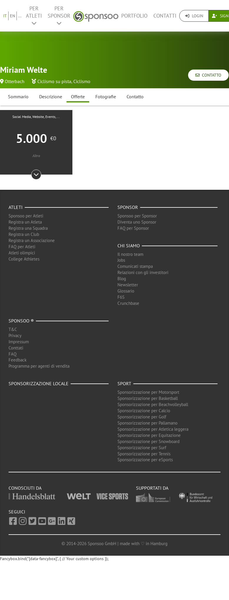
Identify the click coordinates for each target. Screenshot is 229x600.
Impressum (19, 341)
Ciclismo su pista (54, 81)
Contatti (164, 15)
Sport (124, 383)
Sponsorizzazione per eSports (145, 459)
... (19, 15)
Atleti (16, 207)
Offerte (78, 96)
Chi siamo (128, 246)
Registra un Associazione (32, 240)
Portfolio (134, 15)
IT (5, 15)
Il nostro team (130, 254)
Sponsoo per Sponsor (137, 216)
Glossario (125, 291)
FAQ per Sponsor (133, 228)
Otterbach (14, 81)
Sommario (18, 96)
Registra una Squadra (28, 228)
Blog (121, 278)
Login (194, 15)
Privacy (15, 335)
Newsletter (127, 285)
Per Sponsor (59, 15)
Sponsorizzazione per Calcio (143, 410)
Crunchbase (128, 303)
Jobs (121, 260)
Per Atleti (34, 15)
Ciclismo (81, 81)
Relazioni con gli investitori (142, 272)
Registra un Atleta (25, 222)
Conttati (16, 348)
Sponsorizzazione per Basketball (147, 398)
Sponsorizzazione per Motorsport (148, 392)
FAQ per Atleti (22, 246)
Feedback (17, 360)
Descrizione (50, 96)
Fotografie (105, 96)
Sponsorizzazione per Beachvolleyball (152, 404)
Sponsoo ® (21, 321)
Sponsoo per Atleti (26, 216)
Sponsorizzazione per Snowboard (148, 441)
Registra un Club (24, 234)
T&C (13, 329)
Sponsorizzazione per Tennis (143, 454)
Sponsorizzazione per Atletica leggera (152, 429)
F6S (121, 297)
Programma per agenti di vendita (39, 366)
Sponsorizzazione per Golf (141, 417)
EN (12, 15)
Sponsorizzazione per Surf (141, 447)
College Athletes (24, 259)
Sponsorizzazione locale (39, 383)
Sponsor (127, 207)
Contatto (208, 75)
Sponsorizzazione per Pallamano (147, 423)
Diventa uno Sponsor (136, 222)
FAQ (12, 354)
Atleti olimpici (22, 253)
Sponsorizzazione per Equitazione (149, 435)
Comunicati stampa (135, 266)
